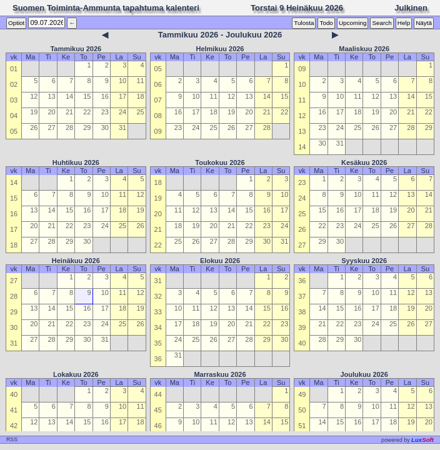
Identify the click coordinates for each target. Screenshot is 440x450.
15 (87, 96)
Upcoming (352, 22)
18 (140, 96)
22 (87, 112)
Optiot (16, 22)
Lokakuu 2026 (76, 374)
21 (69, 112)
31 (122, 127)
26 (34, 127)
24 (122, 112)
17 (122, 96)
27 (52, 127)
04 (14, 115)
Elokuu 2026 (220, 260)
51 (302, 425)
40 (302, 343)
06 (158, 84)
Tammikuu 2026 (75, 48)
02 (14, 84)
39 (302, 327)
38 (302, 312)
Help (404, 22)
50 (302, 410)
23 (105, 112)
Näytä (424, 22)
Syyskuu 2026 (364, 260)
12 (34, 96)
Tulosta (304, 22)
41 (14, 410)
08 (158, 115)
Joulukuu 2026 (364, 374)
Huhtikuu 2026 (75, 162)
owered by (407, 440)
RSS (12, 439)
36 (158, 358)
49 (302, 394)
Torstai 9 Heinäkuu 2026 (297, 7)
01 (14, 68)
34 (158, 327)
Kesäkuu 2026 (364, 162)
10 (122, 80)
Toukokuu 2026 (219, 162)
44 (158, 394)
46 (158, 425)
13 (52, 96)
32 (158, 296)
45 (158, 410)
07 (158, 100)
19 (34, 112)
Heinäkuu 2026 (76, 260)
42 (14, 425)
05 (14, 131)
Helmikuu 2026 (220, 48)
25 (140, 112)
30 (105, 127)
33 (158, 312)
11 (140, 80)
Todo (325, 22)
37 (302, 296)
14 (69, 96)
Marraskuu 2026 (220, 374)
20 (52, 112)
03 (14, 100)
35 (158, 343)
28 (69, 127)
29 (87, 127)
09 (158, 131)
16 (105, 96)
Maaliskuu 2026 (364, 48)
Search (381, 22)
